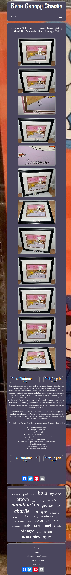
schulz (39, 520)
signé (33, 501)
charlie (21, 511)
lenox (30, 521)
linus (55, 520)
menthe (48, 532)
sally (47, 521)
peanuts (48, 506)
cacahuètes (25, 505)
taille (59, 506)
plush (26, 494)
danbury (34, 517)
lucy (41, 499)
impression (20, 521)
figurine (55, 494)
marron (15, 517)
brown (23, 499)
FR (38, 564)
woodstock (47, 516)
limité (33, 495)
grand (39, 532)
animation (54, 513)
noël (47, 525)
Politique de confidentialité (36, 556)
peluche (52, 500)
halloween (16, 526)
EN (34, 564)
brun (42, 493)
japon (58, 517)
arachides (31, 536)
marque (16, 494)
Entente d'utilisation (36, 560)
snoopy (39, 511)
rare (37, 526)
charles (24, 516)
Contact (36, 552)
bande (57, 526)
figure (47, 537)
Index (36, 548)
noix (27, 525)
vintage (27, 530)
